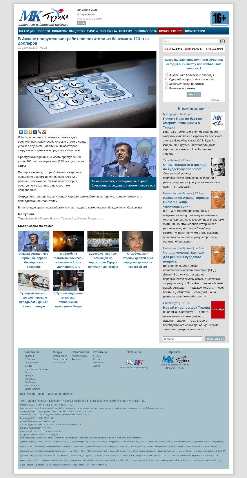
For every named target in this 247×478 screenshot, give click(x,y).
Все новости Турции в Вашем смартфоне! (46, 393)
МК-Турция (27, 31)
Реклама (98, 362)
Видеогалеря (60, 359)
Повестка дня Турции (178, 193)
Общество (77, 31)
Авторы (76, 359)
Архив (96, 365)
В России (30, 359)
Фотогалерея (32, 385)
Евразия (29, 356)
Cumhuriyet (171, 303)
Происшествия (170, 31)
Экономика (108, 31)
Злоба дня (30, 382)
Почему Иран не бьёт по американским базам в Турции (182, 123)
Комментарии (194, 31)
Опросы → (216, 100)
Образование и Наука (37, 369)
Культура (126, 31)
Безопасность (146, 31)
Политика (59, 31)
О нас (96, 356)
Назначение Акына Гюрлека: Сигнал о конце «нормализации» (186, 202)
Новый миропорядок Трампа (186, 307)
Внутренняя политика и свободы (191, 75)
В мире (29, 365)
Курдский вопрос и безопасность (191, 79)
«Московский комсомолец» (105, 400)
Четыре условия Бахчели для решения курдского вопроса (183, 257)
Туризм (92, 31)
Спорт (28, 372)
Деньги (29, 218)
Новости (43, 31)
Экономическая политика (186, 83)
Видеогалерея (32, 388)
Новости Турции (60, 218)
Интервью (30, 379)
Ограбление (78, 218)
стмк (101, 218)
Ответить (193, 94)
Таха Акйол (171, 160)
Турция (92, 218)
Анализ (29, 375)
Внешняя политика (182, 88)
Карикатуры (59, 362)
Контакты (98, 359)
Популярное (31, 362)
